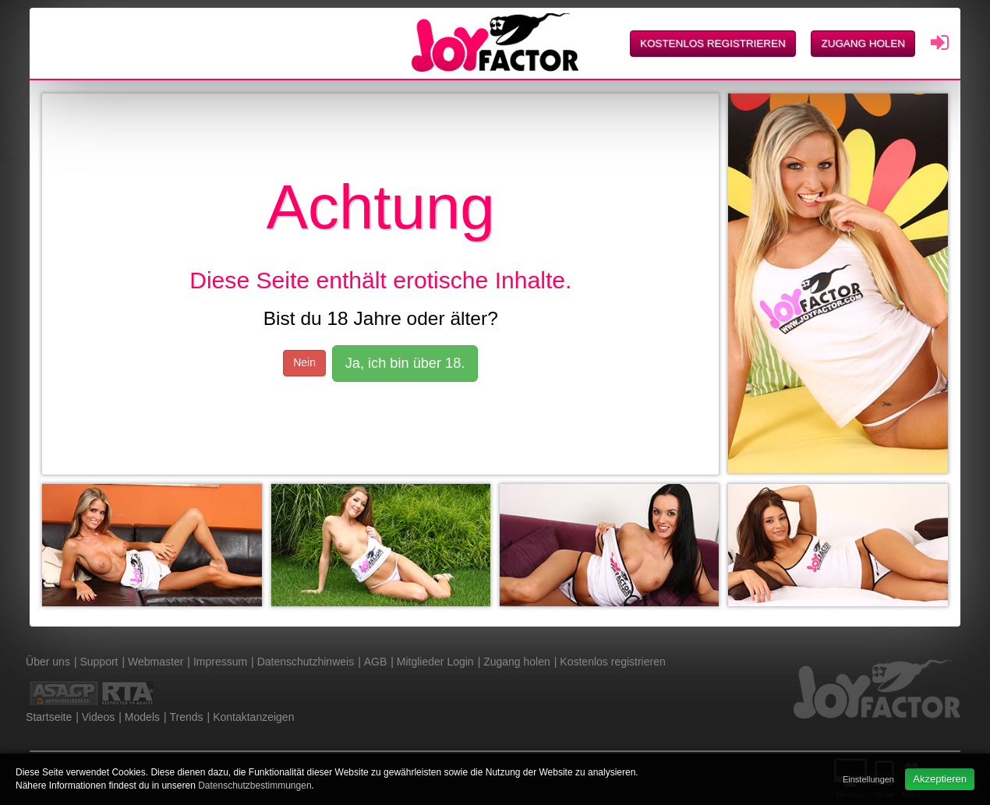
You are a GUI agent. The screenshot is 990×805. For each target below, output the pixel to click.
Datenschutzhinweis (306, 661)
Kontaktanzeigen (253, 717)
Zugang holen (863, 43)
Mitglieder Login (435, 661)
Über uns (48, 661)
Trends (186, 717)
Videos (98, 717)
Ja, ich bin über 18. (405, 363)
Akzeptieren (940, 779)
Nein (304, 362)
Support (99, 661)
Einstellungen (868, 779)
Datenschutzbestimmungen (254, 785)
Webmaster (155, 661)
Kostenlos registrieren (713, 43)
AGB (375, 661)
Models (142, 717)
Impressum (220, 661)
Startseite (49, 717)
